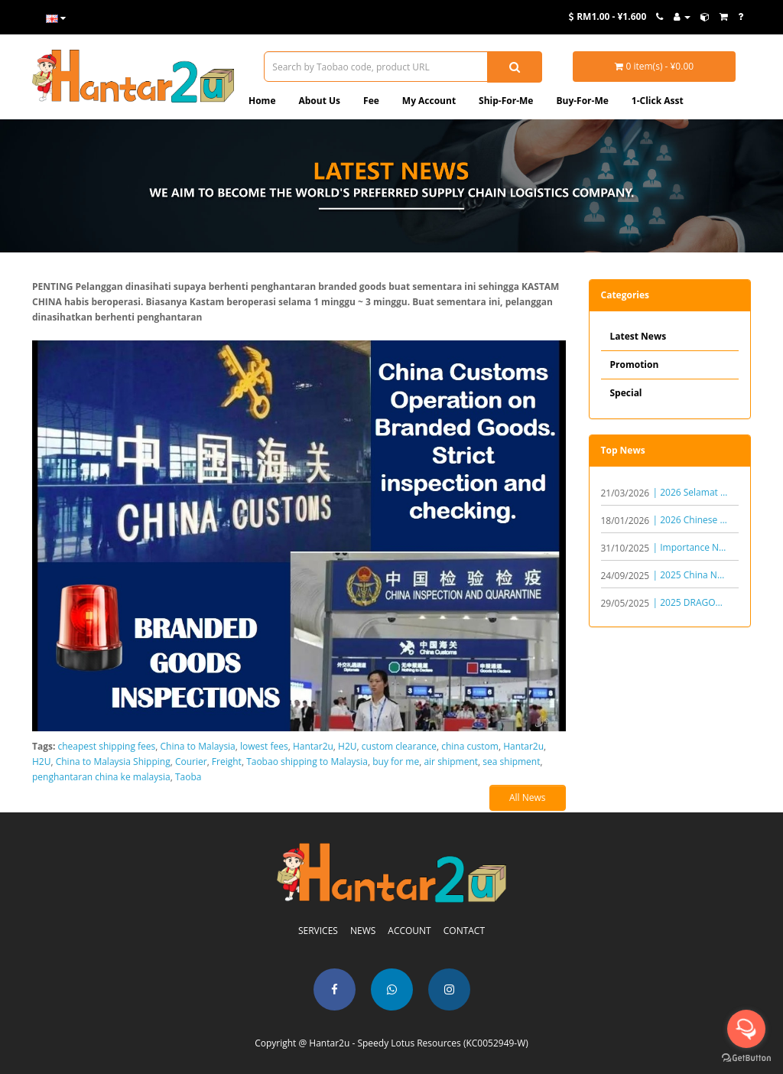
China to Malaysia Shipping (113, 761)
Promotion (634, 364)
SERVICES (318, 930)
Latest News (638, 336)
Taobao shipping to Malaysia (307, 761)
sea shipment (511, 761)
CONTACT (464, 930)
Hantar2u (313, 746)
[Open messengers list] (746, 1029)
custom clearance (399, 746)
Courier (191, 761)
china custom (470, 746)
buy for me (395, 761)
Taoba (188, 776)
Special (626, 392)
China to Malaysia (198, 746)
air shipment (451, 761)
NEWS (362, 930)
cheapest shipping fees (107, 746)
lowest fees (264, 746)
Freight (227, 761)
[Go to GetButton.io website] (746, 1058)
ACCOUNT (409, 930)
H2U (347, 746)
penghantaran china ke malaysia (101, 776)
